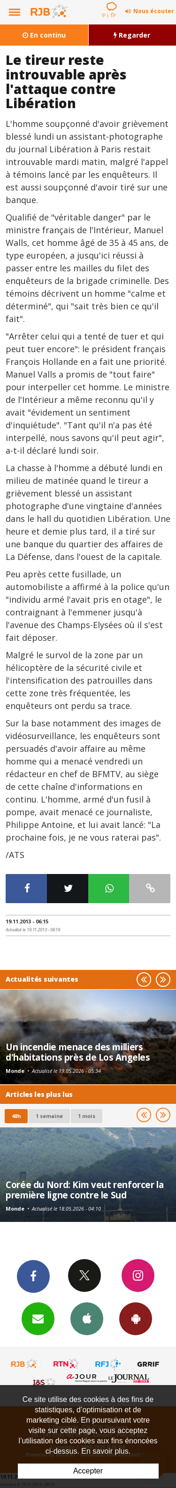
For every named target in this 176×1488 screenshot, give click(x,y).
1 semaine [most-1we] (49, 1115)
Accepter (88, 1471)
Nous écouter (153, 11)
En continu (44, 35)
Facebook (33, 1276)
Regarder (132, 35)
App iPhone (86, 1318)
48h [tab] (16, 1115)
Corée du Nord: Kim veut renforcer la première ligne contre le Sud (85, 1190)
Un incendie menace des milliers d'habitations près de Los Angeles (78, 1052)
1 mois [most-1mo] (86, 1115)
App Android (135, 1318)
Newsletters (38, 1318)
